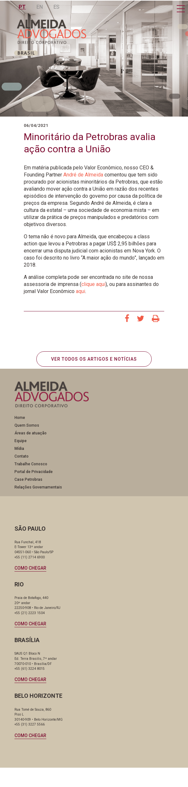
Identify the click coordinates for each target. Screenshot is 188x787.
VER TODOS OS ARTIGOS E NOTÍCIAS (94, 359)
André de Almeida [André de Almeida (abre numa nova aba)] (83, 175)
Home (19, 417)
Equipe (20, 441)
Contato (21, 456)
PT (22, 7)
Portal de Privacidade (33, 471)
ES (57, 7)
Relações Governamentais (38, 487)
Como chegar (30, 568)
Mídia (19, 448)
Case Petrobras (28, 479)
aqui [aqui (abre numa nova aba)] (80, 291)
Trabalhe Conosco (30, 464)
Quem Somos (26, 425)
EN (40, 7)
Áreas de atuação (30, 433)
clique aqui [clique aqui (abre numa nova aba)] (93, 284)
